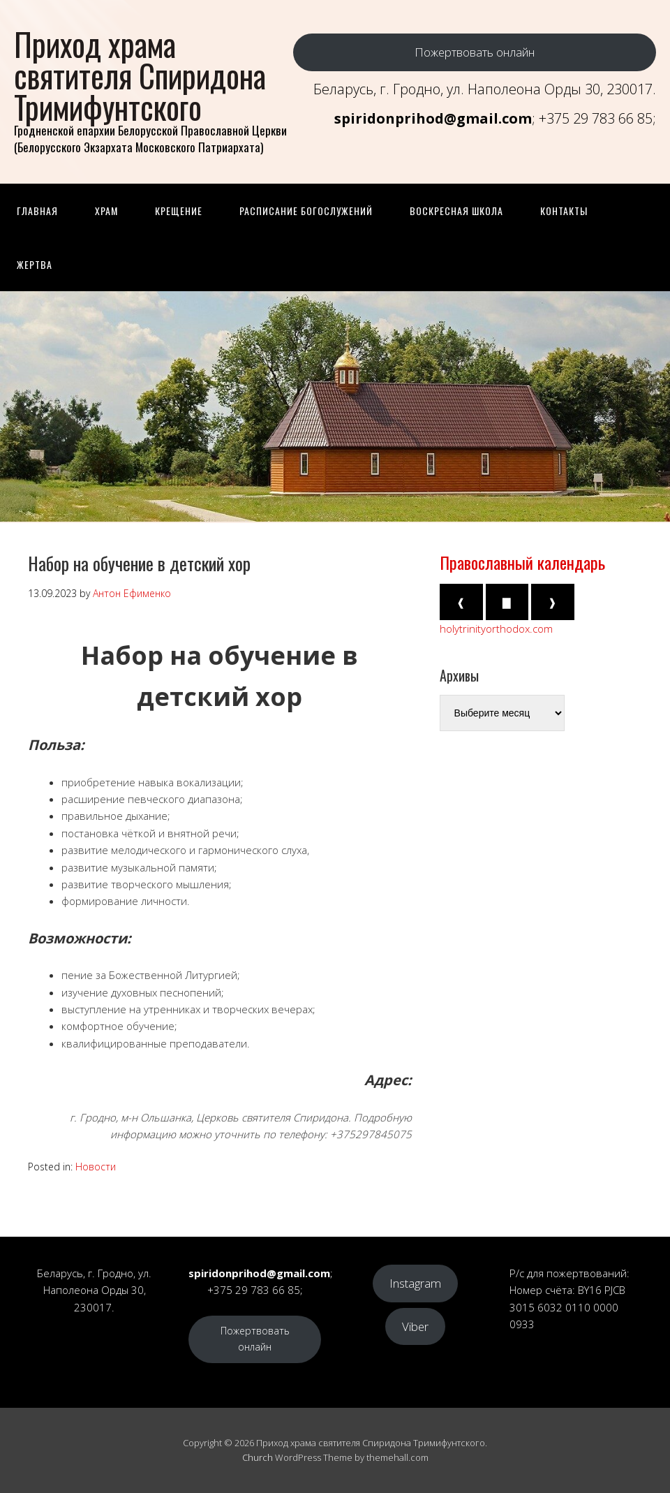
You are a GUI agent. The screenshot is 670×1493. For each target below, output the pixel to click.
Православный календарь (522, 562)
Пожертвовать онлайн (475, 52)
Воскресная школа (456, 210)
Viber (415, 1326)
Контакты (564, 210)
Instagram (415, 1283)
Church (257, 1457)
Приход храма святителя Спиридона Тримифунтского (140, 75)
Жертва (34, 264)
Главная (37, 210)
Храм (106, 210)
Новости (95, 1166)
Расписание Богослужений (306, 210)
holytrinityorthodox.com (496, 628)
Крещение (178, 210)
